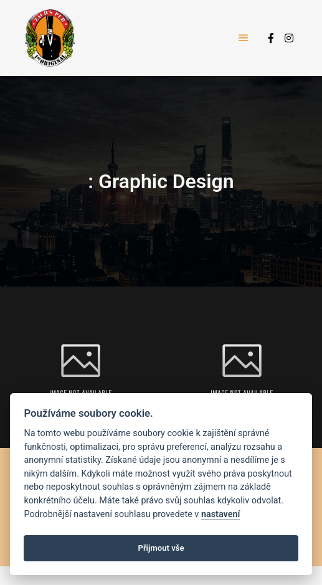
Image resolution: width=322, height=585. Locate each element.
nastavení (220, 514)
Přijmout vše (161, 548)
